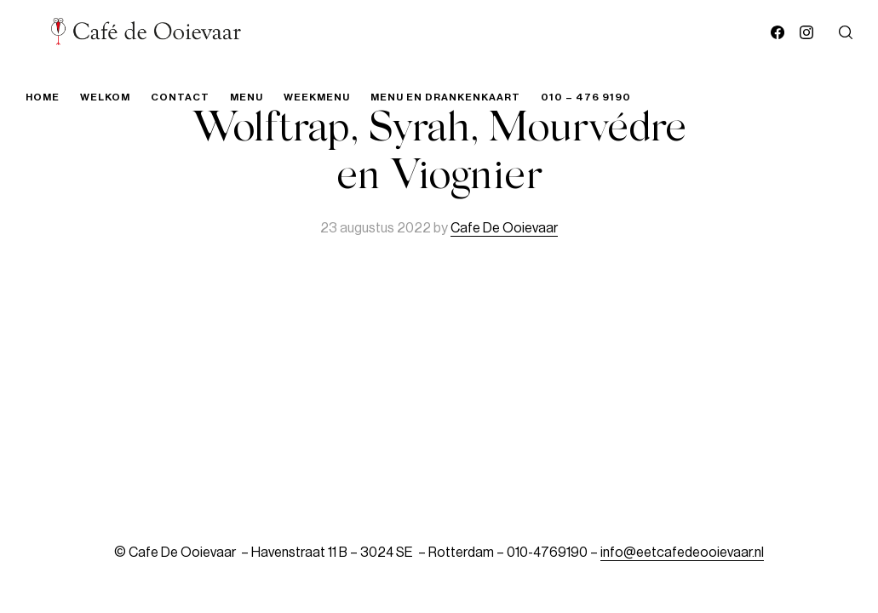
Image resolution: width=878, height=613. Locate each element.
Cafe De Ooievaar (504, 228)
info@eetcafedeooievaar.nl (682, 552)
